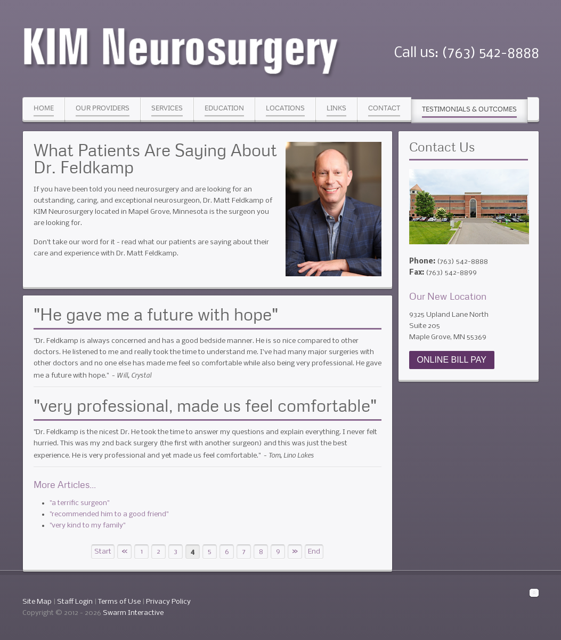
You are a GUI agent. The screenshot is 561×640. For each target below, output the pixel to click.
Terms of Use (119, 602)
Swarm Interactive (133, 613)
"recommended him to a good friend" (109, 514)
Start (102, 552)
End (314, 552)
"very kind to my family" (87, 526)
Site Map (37, 602)
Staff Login (75, 602)
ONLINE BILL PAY (451, 359)
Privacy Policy (168, 602)
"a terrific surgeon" (79, 503)
